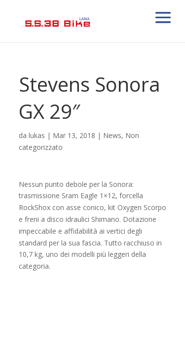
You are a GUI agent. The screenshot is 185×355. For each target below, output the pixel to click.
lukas (37, 135)
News (112, 135)
